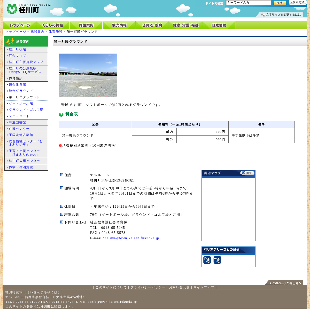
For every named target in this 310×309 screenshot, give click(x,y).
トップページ (16, 31)
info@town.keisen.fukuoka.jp (113, 301)
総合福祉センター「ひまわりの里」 (26, 143)
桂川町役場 (17, 49)
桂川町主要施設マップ (26, 62)
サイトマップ (204, 287)
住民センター (19, 128)
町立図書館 (17, 122)
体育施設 (55, 31)
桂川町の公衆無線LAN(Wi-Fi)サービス (25, 70)
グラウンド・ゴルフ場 (26, 109)
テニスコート (19, 116)
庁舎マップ (17, 55)
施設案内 (37, 31)
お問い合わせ (179, 287)
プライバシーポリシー (148, 287)
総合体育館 (17, 84)
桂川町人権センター (24, 161)
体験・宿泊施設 (21, 167)
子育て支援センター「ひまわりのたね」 (24, 152)
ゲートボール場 (21, 103)
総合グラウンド (21, 91)
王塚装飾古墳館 (21, 135)
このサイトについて (111, 287)
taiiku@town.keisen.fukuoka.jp (132, 238)
